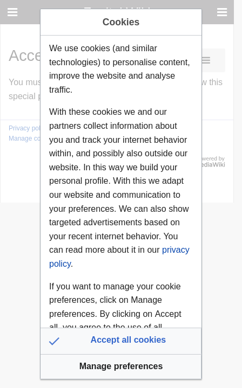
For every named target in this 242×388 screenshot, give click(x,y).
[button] (121, 341)
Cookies (121, 22)
